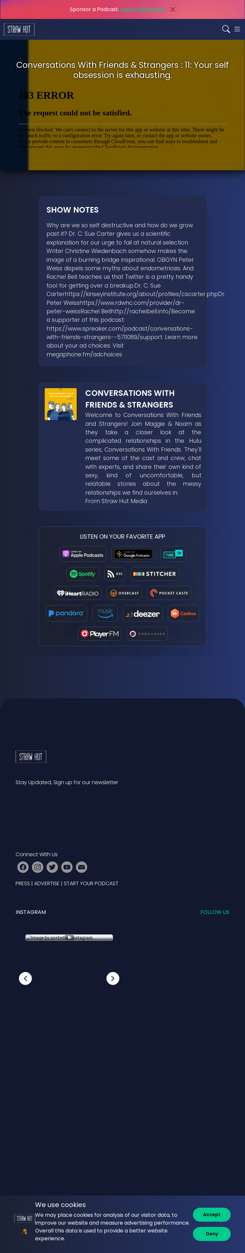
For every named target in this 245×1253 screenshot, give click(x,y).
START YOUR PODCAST (91, 883)
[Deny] (212, 1234)
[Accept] (212, 1215)
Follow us (214, 912)
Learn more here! (142, 9)
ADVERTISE (47, 883)
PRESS (23, 883)
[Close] (172, 9)
